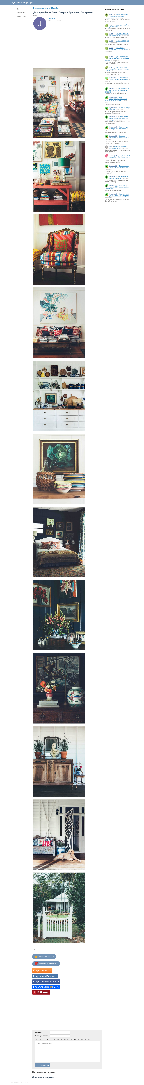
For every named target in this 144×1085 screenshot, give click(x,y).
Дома (35, 15)
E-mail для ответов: (41, 1036)
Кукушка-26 (113, 88)
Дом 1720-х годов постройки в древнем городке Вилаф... (117, 69)
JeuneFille (51, 18)
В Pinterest (43, 992)
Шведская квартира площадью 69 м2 (119, 34)
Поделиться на (46, 987)
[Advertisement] (118, 237)
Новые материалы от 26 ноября (46, 8)
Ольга (111, 14)
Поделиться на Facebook (46, 981)
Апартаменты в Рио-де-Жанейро (119, 177)
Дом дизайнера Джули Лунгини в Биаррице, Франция (117, 90)
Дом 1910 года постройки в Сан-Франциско (118, 48)
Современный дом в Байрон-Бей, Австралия (119, 195)
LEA (110, 146)
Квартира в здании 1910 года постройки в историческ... (116, 16)
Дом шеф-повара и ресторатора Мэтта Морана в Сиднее (117, 58)
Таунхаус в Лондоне (122, 41)
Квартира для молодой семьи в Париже (118, 128)
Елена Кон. (113, 78)
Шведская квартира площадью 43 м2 (118, 147)
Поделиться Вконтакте (45, 976)
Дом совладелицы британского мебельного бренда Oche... (116, 98)
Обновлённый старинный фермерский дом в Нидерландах (117, 118)
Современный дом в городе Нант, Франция (118, 78)
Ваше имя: (38, 1032)
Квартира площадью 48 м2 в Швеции (118, 136)
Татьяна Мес (113, 155)
